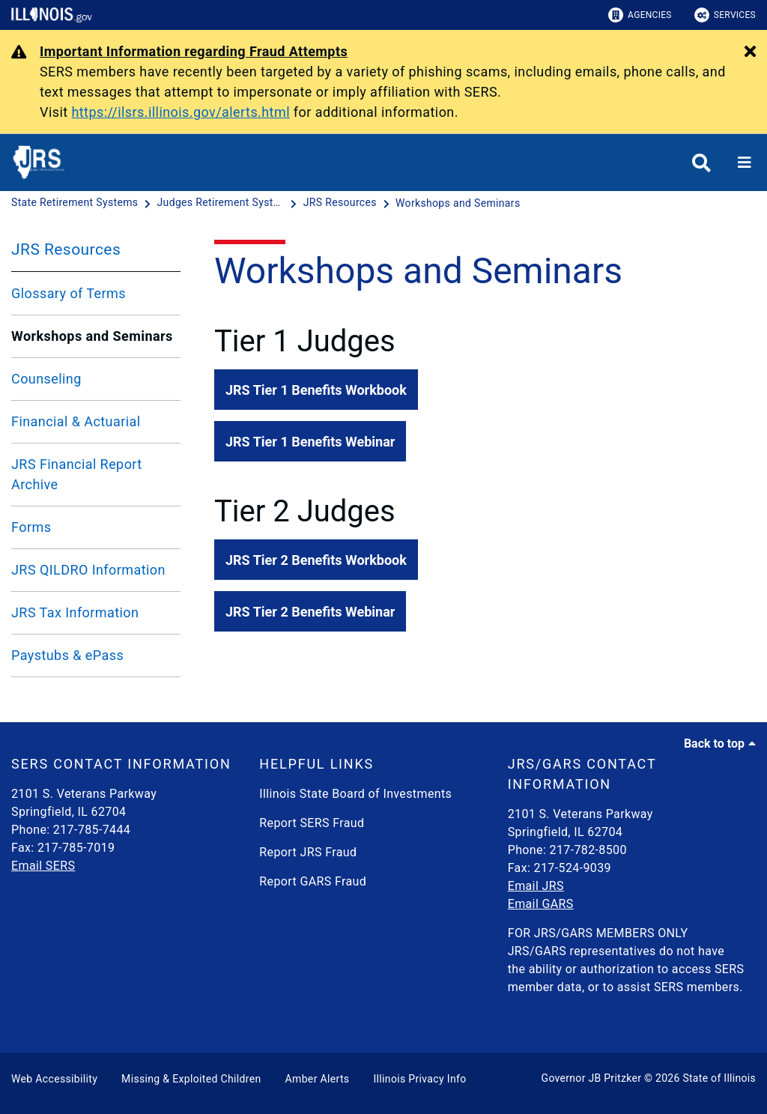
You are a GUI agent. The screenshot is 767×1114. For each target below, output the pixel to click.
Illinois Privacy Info (419, 1079)
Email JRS (536, 886)
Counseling (46, 379)
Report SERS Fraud (311, 823)
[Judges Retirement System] (222, 203)
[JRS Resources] (341, 203)
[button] (316, 389)
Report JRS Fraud (308, 852)
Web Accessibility (54, 1079)
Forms (31, 527)
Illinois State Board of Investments (355, 794)
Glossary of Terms (68, 293)
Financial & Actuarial (76, 421)
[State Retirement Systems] (76, 203)
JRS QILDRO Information (88, 570)
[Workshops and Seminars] (457, 203)
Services (725, 14)
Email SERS (43, 866)
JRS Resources (66, 249)
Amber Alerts (317, 1079)
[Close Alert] (750, 52)
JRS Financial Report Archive (76, 474)
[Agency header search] (701, 163)
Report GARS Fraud (312, 881)
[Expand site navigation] (744, 162)
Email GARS (541, 904)
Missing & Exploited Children (191, 1079)
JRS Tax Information (75, 612)
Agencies (640, 14)
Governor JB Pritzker (592, 1078)
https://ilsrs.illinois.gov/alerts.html (180, 112)
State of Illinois (719, 1078)
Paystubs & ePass (67, 655)
